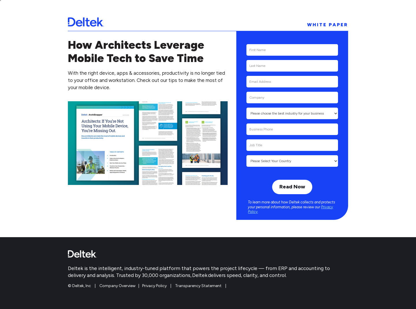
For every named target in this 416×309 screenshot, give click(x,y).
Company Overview (117, 285)
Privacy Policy (154, 285)
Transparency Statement (198, 285)
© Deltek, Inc (80, 285)
